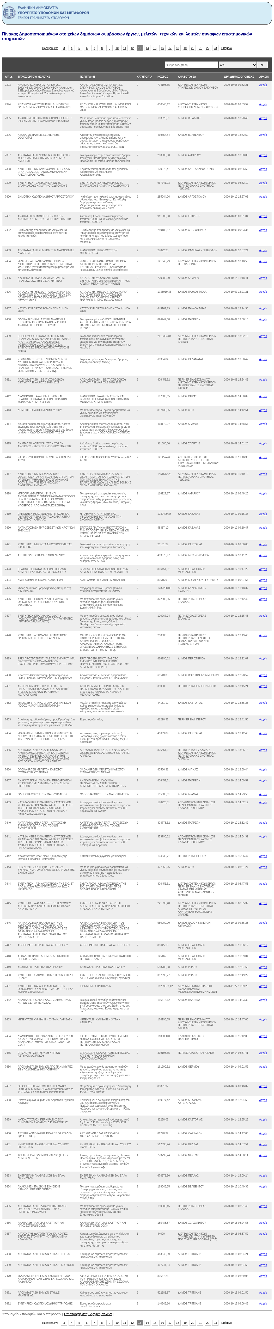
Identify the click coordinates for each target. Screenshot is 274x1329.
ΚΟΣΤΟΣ (162, 76)
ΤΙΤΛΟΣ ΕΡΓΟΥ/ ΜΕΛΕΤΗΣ (34, 76)
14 (147, 48)
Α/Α (7, 76)
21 (200, 48)
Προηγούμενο (50, 48)
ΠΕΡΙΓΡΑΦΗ (87, 76)
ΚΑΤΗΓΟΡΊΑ (144, 76)
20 (192, 48)
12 (132, 48)
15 (154, 48)
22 (207, 48)
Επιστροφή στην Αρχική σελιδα (88, 1314)
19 (185, 48)
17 (170, 48)
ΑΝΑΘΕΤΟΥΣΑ (187, 76)
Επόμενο (226, 48)
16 (162, 48)
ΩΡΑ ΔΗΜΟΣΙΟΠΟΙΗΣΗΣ (239, 76)
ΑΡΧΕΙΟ (264, 76)
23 (215, 48)
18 (177, 48)
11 (124, 48)
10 (117, 48)
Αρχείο (263, 84)
